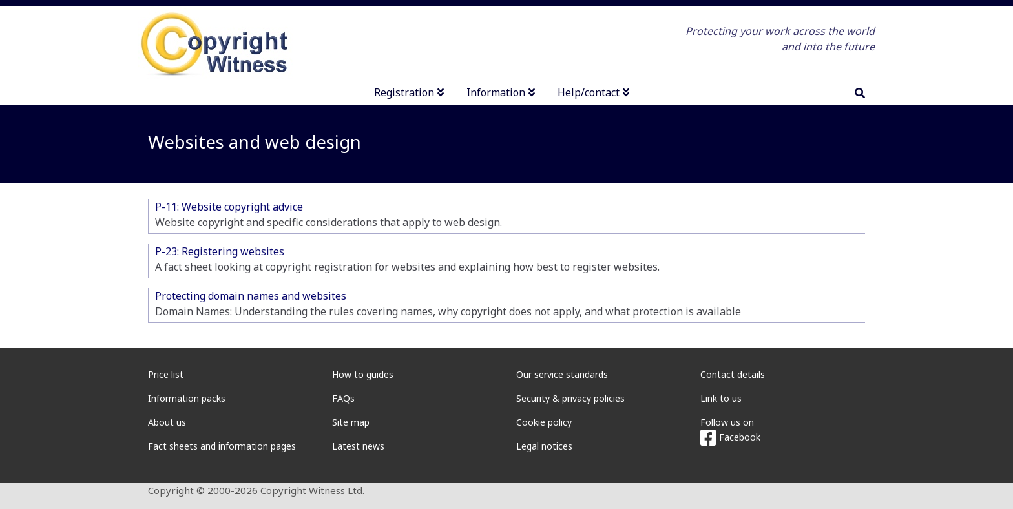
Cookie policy (544, 422)
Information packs (186, 398)
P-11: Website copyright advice (229, 207)
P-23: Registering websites (219, 251)
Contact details (732, 374)
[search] (860, 93)
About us (167, 422)
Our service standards (562, 374)
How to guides (362, 374)
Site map (351, 422)
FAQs (343, 398)
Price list (165, 374)
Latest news (358, 446)
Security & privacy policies (570, 398)
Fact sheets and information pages (222, 446)
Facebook (730, 437)
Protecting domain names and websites (250, 296)
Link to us (721, 398)
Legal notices (544, 446)
